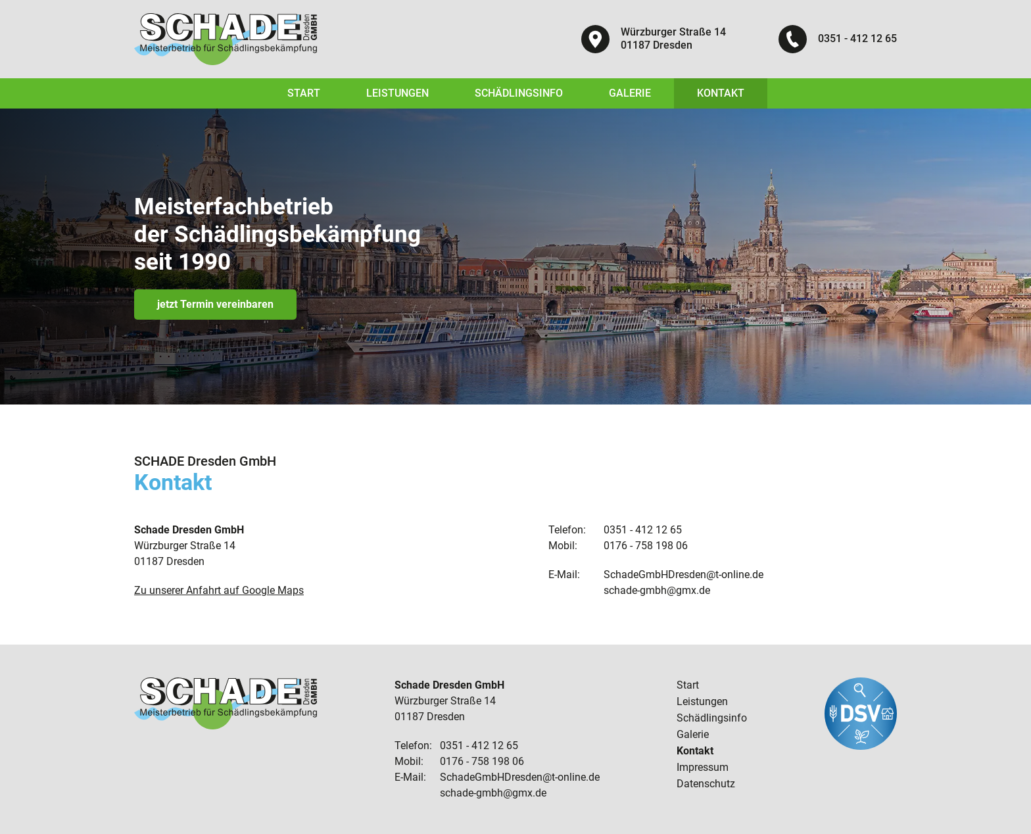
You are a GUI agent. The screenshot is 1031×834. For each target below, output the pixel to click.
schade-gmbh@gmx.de (657, 590)
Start (303, 93)
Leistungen (397, 93)
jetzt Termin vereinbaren (215, 304)
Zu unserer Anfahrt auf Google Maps (219, 590)
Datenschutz (706, 783)
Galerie (630, 93)
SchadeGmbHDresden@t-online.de (683, 574)
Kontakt (720, 93)
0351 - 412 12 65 (857, 38)
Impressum (703, 767)
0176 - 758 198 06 (646, 545)
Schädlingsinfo (519, 93)
